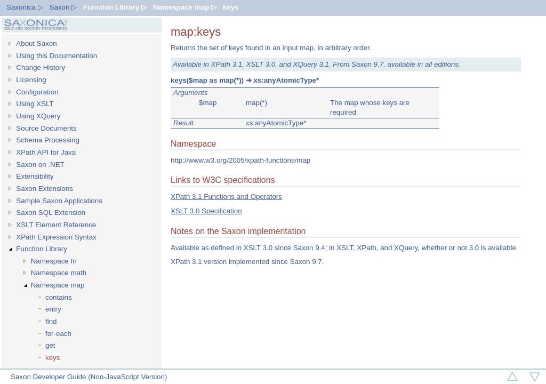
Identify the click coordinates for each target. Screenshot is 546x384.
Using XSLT (34, 104)
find (51, 321)
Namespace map (58, 285)
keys (231, 7)
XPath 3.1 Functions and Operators (226, 197)
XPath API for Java (46, 152)
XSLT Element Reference (56, 225)
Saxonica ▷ (24, 7)
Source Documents (46, 128)
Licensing (31, 80)
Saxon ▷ (63, 7)
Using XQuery (38, 116)
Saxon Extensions (44, 189)
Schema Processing (47, 140)
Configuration (37, 92)
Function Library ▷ (115, 7)
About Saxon (36, 43)
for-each (58, 334)
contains (58, 297)
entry (53, 309)
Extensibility (34, 176)
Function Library (41, 249)
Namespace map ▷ (184, 7)
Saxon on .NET (40, 165)
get (50, 345)
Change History (40, 67)
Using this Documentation (56, 56)
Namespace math (58, 273)
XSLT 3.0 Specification (206, 211)
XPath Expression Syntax (56, 237)
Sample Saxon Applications (59, 201)
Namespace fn (54, 261)
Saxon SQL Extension (50, 213)
